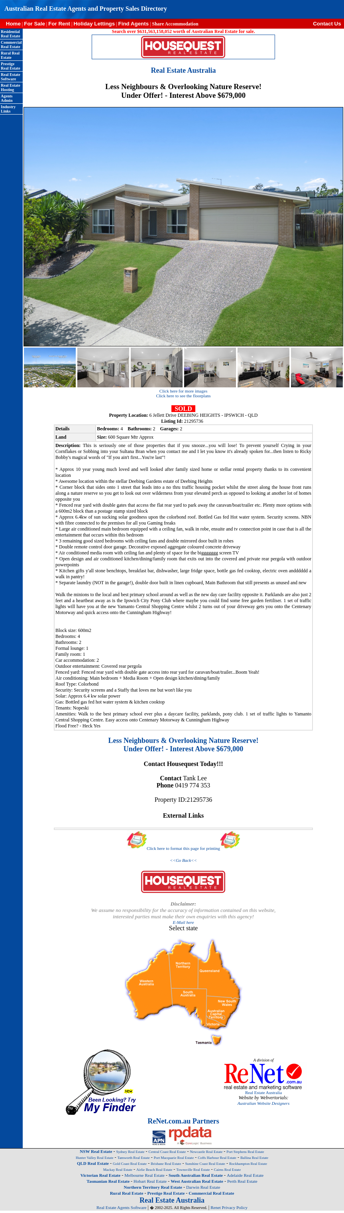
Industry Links (8, 109)
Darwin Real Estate (203, 1187)
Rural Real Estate (10, 55)
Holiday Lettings (94, 24)
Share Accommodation (175, 24)
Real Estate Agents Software (121, 1207)
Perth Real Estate (242, 1181)
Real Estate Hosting (10, 87)
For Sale (34, 24)
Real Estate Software (10, 76)
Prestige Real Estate (10, 66)
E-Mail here (183, 922)
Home (10, 24)
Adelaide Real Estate (245, 1175)
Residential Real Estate (10, 33)
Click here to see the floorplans (183, 395)
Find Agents (133, 24)
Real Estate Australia (263, 1092)
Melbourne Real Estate (144, 1175)
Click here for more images (183, 391)
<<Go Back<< (183, 860)
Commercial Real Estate (11, 44)
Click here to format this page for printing (183, 848)
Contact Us (328, 24)
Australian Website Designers (263, 1103)
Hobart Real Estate (150, 1181)
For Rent (59, 24)
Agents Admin (6, 98)
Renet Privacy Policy (229, 1207)
